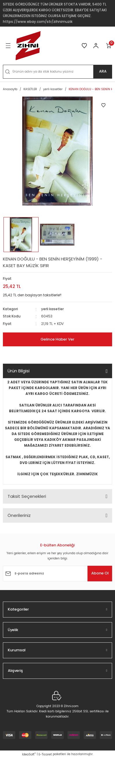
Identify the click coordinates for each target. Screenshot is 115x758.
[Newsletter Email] (57, 573)
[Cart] (109, 46)
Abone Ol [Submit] (100, 573)
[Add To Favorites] (103, 105)
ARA (103, 71)
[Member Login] (96, 46)
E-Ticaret (45, 754)
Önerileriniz (19, 515)
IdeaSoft (29, 754)
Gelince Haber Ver (57, 339)
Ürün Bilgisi (19, 371)
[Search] (57, 72)
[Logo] (28, 45)
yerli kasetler (52, 309)
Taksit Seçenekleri (27, 496)
